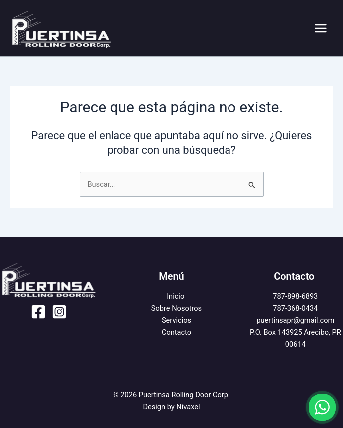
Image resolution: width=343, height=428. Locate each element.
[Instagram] (59, 311)
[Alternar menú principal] (320, 28)
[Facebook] (38, 311)
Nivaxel (188, 406)
